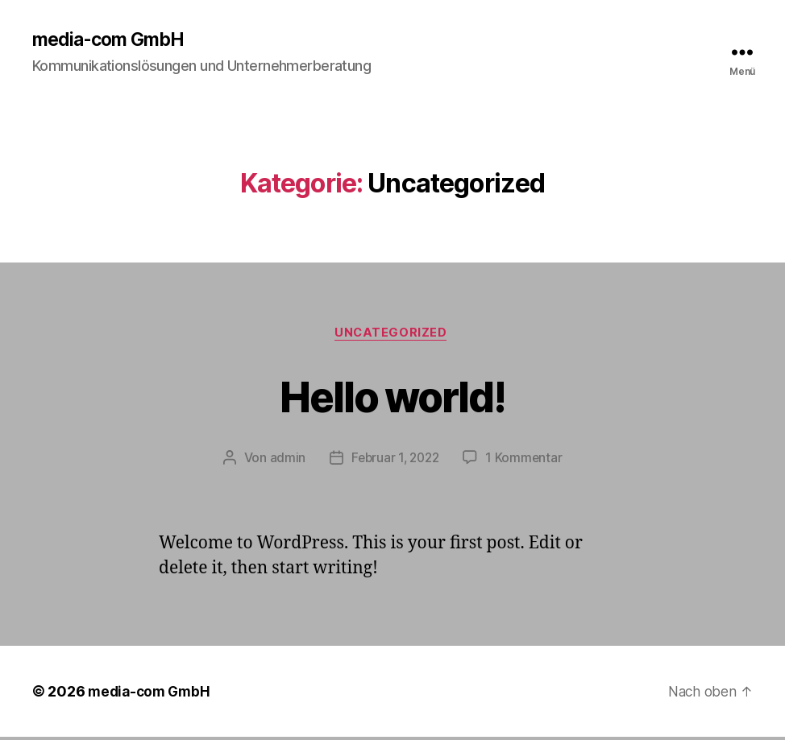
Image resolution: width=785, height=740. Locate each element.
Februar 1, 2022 (394, 461)
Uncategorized (392, 335)
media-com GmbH (112, 40)
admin (285, 461)
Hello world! (392, 397)
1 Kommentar (526, 461)
